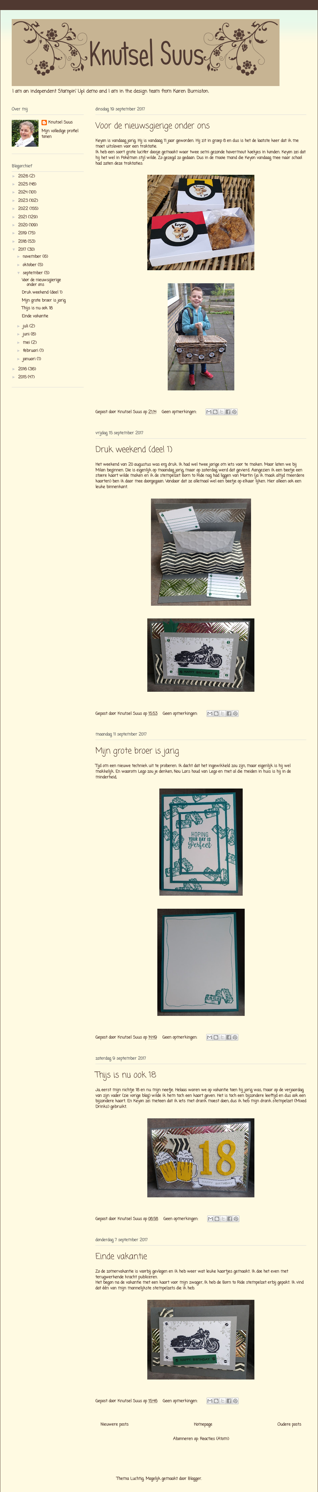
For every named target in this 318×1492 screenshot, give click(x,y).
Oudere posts (289, 1425)
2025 (23, 184)
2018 (23, 242)
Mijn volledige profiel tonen (60, 134)
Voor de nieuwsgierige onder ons (152, 126)
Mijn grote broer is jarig (137, 751)
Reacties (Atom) (214, 1439)
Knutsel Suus (60, 123)
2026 (23, 176)
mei (27, 343)
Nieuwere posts (114, 1425)
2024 (23, 193)
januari (30, 359)
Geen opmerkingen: (180, 412)
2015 (23, 377)
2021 (23, 217)
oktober (30, 265)
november (33, 257)
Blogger (194, 1479)
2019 (23, 233)
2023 (23, 201)
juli (26, 326)
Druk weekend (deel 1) (133, 450)
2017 (22, 250)
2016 (23, 369)
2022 (23, 209)
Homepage (203, 1425)
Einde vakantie (121, 1257)
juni (27, 334)
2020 (23, 225)
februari (31, 351)
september (33, 273)
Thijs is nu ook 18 (125, 1075)
